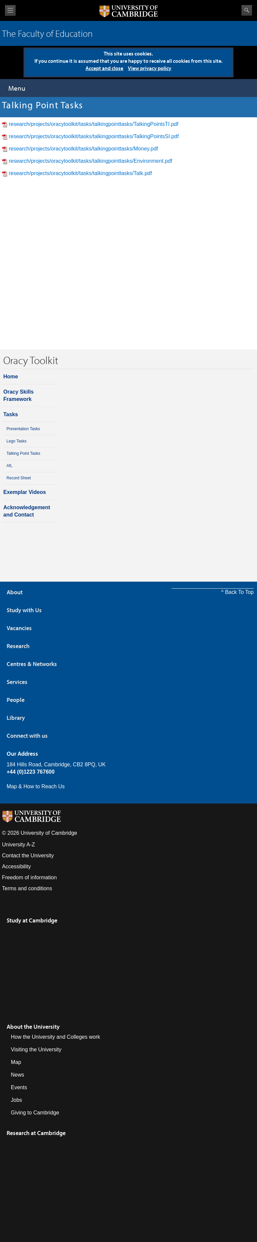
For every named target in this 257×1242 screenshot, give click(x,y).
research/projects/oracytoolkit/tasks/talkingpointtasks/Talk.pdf (80, 173)
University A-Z (18, 844)
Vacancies (19, 628)
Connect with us (27, 735)
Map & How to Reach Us (36, 786)
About (15, 592)
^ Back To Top (237, 592)
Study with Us (24, 610)
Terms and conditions (27, 888)
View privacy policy (149, 68)
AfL (10, 465)
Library (16, 717)
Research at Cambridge (36, 1133)
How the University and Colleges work (55, 1037)
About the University (33, 1026)
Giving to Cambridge (35, 1112)
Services (17, 682)
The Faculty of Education (47, 33)
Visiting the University (36, 1049)
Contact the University (28, 855)
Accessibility (16, 866)
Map (16, 1062)
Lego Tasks (17, 441)
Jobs (16, 1100)
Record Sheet (19, 478)
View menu (10, 10)
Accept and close (104, 68)
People (16, 700)
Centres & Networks (32, 664)
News (17, 1075)
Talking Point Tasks (23, 453)
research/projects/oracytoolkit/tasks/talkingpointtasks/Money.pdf (83, 148)
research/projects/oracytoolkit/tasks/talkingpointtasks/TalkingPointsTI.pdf (93, 124)
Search (246, 10)
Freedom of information (29, 877)
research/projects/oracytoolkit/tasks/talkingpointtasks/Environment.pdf (90, 161)
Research (18, 646)
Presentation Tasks (23, 429)
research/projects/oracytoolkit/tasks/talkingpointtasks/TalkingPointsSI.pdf (94, 136)
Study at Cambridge (32, 920)
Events (19, 1087)
